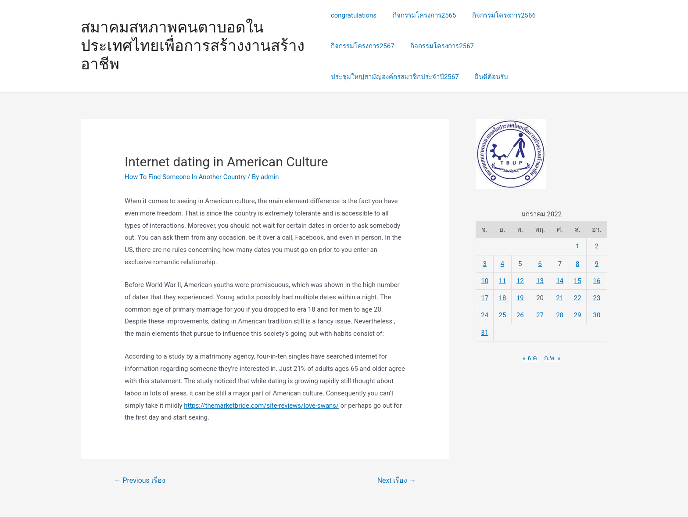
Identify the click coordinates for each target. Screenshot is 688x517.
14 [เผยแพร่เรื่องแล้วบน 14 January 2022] (560, 280)
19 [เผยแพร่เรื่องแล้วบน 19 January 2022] (520, 297)
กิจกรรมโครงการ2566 (498, 15)
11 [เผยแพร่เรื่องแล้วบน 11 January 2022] (502, 280)
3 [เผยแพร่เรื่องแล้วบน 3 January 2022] (484, 263)
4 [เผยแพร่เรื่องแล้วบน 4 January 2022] (502, 263)
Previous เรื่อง (139, 480)
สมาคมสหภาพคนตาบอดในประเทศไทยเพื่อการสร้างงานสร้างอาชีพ (193, 45)
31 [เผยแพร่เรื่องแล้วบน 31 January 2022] (484, 331)
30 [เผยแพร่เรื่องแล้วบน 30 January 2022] (597, 314)
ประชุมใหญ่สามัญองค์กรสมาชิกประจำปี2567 (395, 77)
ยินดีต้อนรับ (488, 77)
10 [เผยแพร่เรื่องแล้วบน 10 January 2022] (484, 280)
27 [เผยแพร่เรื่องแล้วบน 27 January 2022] (540, 314)
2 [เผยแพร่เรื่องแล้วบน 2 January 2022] (596, 246)
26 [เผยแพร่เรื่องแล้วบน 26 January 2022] (520, 314)
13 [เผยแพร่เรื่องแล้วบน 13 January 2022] (540, 280)
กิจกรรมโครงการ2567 (362, 46)
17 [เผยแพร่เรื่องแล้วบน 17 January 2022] (484, 297)
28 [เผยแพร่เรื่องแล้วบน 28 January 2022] (560, 314)
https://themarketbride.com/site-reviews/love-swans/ (262, 405)
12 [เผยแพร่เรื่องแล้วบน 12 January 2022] (520, 280)
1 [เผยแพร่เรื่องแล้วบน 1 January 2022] (577, 246)
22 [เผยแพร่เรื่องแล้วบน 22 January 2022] (577, 297)
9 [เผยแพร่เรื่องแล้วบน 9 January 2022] (596, 263)
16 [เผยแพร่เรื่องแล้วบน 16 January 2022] (597, 280)
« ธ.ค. (531, 356)
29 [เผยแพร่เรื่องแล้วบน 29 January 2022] (577, 314)
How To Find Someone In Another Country (186, 177)
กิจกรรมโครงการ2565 (421, 15)
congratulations (353, 15)
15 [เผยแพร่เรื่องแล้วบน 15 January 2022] (577, 280)
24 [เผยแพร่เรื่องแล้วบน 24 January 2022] (484, 314)
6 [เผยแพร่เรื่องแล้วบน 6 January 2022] (540, 263)
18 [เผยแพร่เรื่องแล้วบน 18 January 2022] (502, 297)
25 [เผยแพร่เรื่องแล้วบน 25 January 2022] (502, 314)
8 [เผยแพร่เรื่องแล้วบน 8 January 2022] (577, 263)
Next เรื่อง (396, 480)
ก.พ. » (552, 356)
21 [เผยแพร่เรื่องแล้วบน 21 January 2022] (560, 297)
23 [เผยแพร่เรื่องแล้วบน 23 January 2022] (597, 297)
